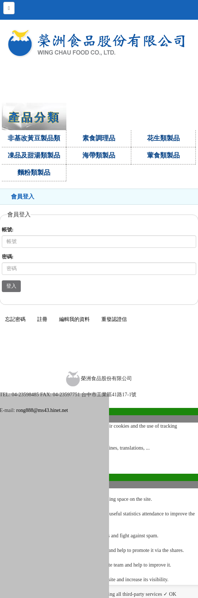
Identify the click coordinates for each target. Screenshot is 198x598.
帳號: (8, 229)
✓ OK (169, 594)
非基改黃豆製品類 (34, 138)
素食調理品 (98, 138)
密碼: (8, 257)
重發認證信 (114, 319)
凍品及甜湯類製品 (34, 155)
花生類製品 (163, 138)
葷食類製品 (163, 155)
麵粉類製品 (34, 172)
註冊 (42, 319)
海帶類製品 (98, 155)
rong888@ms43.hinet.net (42, 410)
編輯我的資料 (74, 319)
